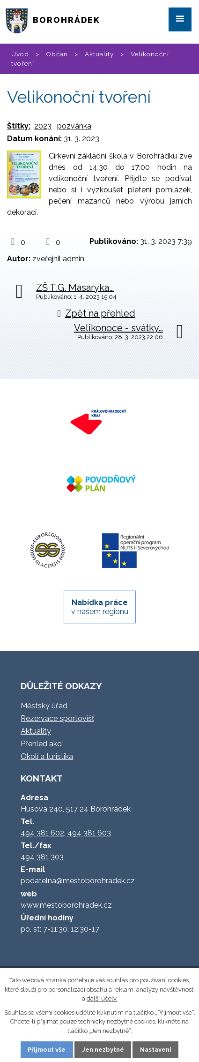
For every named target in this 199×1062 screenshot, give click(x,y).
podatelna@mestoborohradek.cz (78, 880)
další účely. (102, 998)
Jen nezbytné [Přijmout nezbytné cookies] (103, 1049)
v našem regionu (99, 607)
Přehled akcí (42, 743)
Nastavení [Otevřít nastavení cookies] (155, 1049)
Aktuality (100, 54)
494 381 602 (42, 832)
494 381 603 (89, 832)
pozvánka (74, 125)
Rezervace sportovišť (57, 718)
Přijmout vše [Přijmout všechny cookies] (47, 1049)
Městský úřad (44, 705)
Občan (57, 54)
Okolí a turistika (47, 756)
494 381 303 (42, 856)
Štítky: (18, 125)
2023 (43, 125)
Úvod (20, 54)
